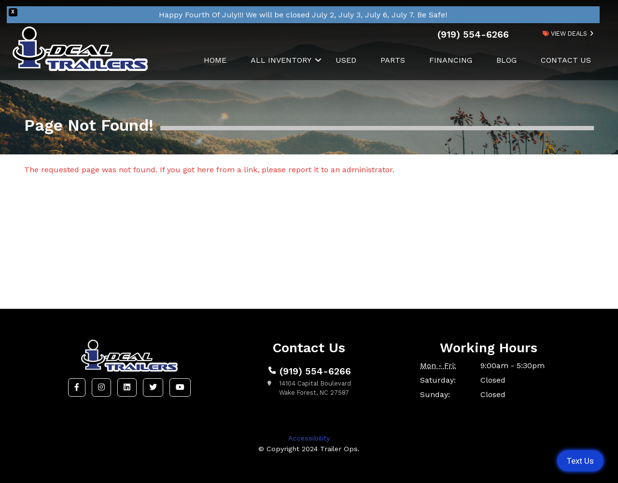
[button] (76, 387)
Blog (506, 60)
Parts (392, 60)
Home (215, 60)
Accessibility (309, 438)
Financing (450, 60)
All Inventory (281, 60)
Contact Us (566, 60)
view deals (565, 33)
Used (346, 60)
